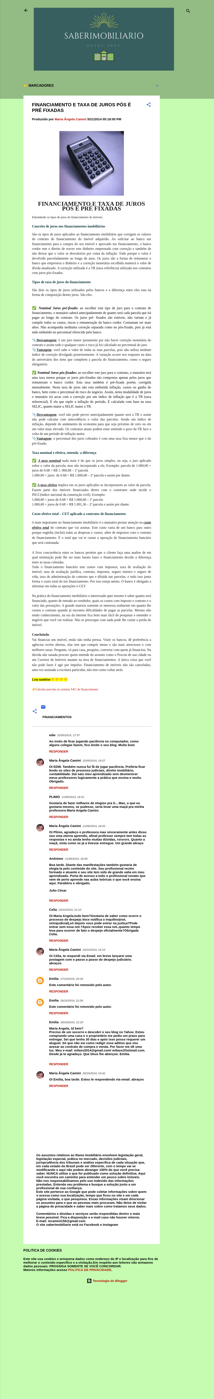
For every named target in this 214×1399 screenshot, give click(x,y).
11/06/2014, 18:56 (76, 858)
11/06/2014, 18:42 (94, 826)
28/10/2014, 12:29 (71, 1022)
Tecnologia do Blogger (107, 1281)
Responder (58, 751)
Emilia (54, 978)
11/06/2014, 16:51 (73, 797)
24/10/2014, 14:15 (94, 949)
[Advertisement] (177, 143)
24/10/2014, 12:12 (70, 909)
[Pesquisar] (188, 11)
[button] (148, 105)
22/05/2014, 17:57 (68, 735)
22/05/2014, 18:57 (94, 760)
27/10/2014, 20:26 (71, 978)
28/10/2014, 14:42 (94, 1073)
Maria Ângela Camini (65, 760)
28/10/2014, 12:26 (71, 1000)
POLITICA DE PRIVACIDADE (89, 1270)
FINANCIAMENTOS (57, 717)
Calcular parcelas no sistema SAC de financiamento (67, 689)
